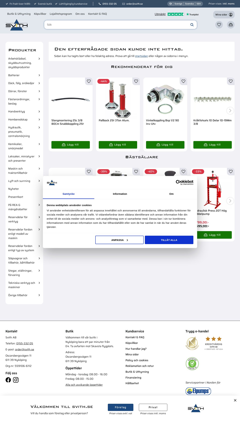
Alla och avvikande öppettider (84, 385)
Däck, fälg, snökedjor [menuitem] (21, 83)
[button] (219, 24)
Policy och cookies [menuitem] (136, 360)
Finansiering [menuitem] (133, 377)
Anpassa (119, 239)
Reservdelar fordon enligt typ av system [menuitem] (21, 248)
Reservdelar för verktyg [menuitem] (18, 219)
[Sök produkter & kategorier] (120, 24)
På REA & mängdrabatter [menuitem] (17, 207)
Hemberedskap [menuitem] (17, 119)
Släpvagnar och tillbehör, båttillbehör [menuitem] (21, 260)
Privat (153, 407)
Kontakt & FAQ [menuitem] (97, 14)
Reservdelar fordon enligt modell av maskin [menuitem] (20, 233)
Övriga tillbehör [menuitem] (17, 295)
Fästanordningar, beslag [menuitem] (19, 101)
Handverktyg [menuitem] (16, 111)
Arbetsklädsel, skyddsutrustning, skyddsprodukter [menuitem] (20, 62)
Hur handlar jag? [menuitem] (136, 349)
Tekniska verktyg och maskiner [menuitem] (21, 285)
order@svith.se (134, 4)
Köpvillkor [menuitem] (40, 14)
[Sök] (192, 24)
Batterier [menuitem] (14, 75)
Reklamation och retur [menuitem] (139, 366)
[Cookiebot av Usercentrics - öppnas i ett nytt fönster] (178, 182)
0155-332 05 (110, 4)
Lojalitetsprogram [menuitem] (61, 14)
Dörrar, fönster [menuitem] (17, 91)
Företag (120, 407)
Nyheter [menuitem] (13, 189)
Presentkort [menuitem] (15, 197)
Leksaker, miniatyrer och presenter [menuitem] (21, 158)
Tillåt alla (169, 239)
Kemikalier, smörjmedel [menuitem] (15, 146)
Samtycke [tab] (69, 193)
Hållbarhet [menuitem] (132, 383)
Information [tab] (120, 193)
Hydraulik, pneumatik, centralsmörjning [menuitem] (19, 131)
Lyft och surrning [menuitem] (19, 181)
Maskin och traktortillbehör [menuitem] (17, 170)
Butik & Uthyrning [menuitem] (19, 14)
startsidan (141, 56)
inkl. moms (229, 3)
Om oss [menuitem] (80, 14)
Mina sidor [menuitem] (132, 354)
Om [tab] (171, 193)
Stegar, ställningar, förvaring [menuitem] (20, 273)
